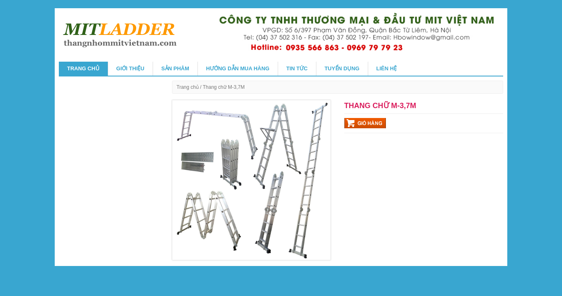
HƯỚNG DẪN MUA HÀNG (237, 68)
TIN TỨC (297, 68)
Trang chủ (83, 68)
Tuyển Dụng (342, 68)
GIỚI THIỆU (130, 68)
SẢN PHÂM (175, 68)
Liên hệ (386, 68)
